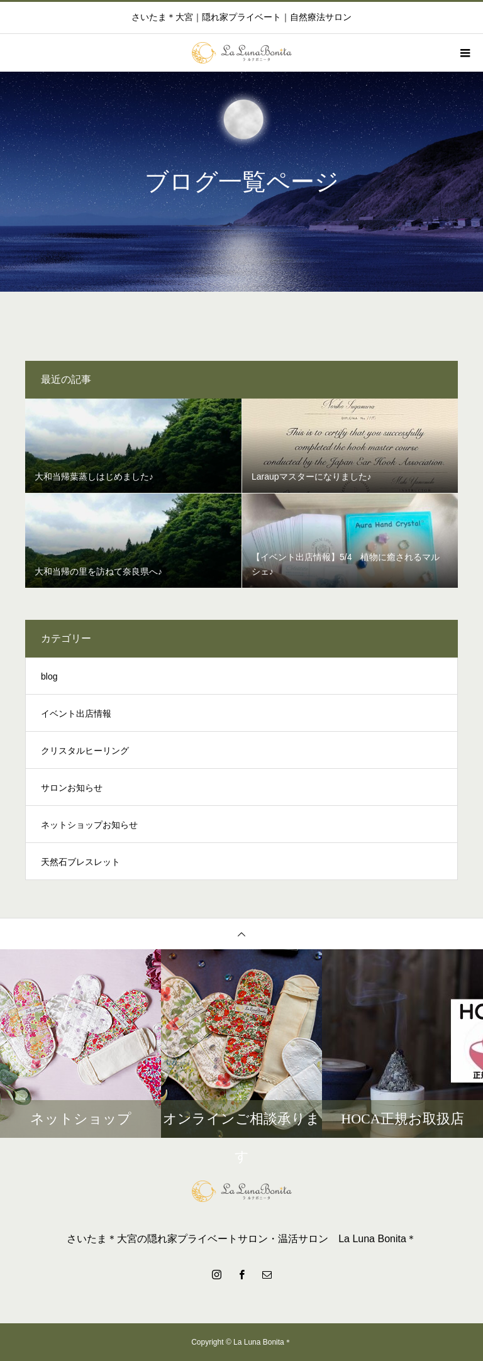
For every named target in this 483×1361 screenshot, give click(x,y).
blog (49, 676)
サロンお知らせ (72, 788)
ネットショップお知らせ (89, 825)
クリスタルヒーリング (85, 751)
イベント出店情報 (76, 713)
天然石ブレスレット (80, 862)
